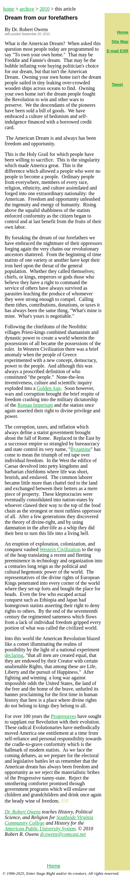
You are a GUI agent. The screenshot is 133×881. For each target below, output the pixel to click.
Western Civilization (60, 549)
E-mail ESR (117, 51)
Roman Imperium (35, 405)
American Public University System (40, 828)
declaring (14, 655)
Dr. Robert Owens (23, 811)
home (8, 9)
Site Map (120, 41)
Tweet (117, 84)
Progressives (63, 716)
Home (53, 866)
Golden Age (49, 388)
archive (27, 9)
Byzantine (80, 449)
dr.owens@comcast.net (63, 834)
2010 (45, 9)
